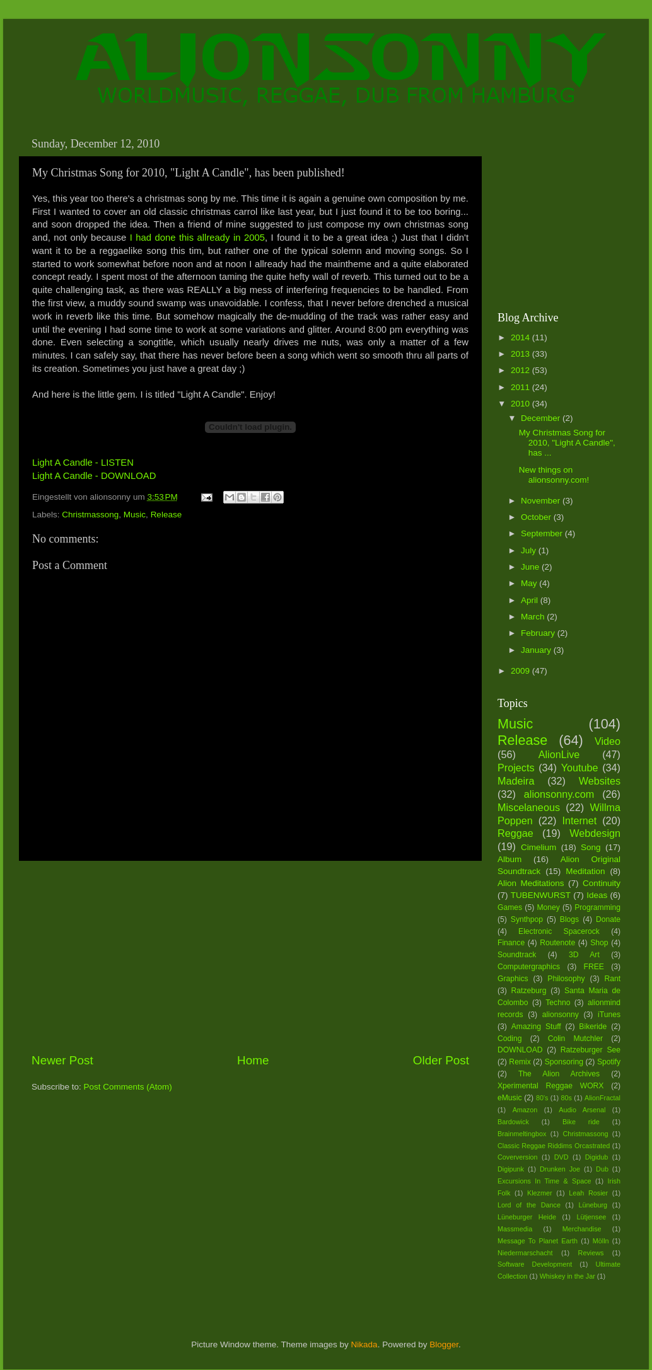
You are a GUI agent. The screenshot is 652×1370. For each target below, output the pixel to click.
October (537, 517)
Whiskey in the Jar (567, 1276)
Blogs (569, 919)
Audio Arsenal (582, 1110)
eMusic (509, 1097)
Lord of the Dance (529, 1205)
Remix (519, 1061)
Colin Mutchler (575, 1038)
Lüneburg (592, 1205)
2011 (521, 387)
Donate (608, 919)
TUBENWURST (541, 895)
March (534, 616)
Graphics (513, 978)
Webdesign (594, 833)
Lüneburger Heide (527, 1217)
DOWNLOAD (520, 1049)
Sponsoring (564, 1061)
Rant (612, 978)
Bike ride (581, 1121)
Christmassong (90, 514)
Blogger (443, 1344)
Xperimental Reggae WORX (550, 1085)
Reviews (591, 1253)
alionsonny (560, 1014)
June (531, 567)
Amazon (525, 1110)
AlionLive (559, 754)
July (529, 550)
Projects (516, 767)
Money (548, 907)
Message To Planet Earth (538, 1241)
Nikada (364, 1344)
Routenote (557, 942)
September (543, 533)
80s (566, 1098)
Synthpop (527, 919)
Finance (511, 942)
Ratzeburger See (590, 1049)
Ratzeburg (529, 990)
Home (253, 1060)
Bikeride (593, 1026)
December (541, 418)
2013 (521, 354)
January (537, 650)
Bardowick (513, 1121)
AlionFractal (602, 1098)
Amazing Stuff (536, 1026)
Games (510, 907)
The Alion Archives (559, 1073)
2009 (521, 671)
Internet (579, 820)
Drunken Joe (560, 1169)
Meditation (585, 871)
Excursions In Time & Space (544, 1181)
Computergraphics (529, 966)
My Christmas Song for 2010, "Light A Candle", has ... (567, 443)
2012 (521, 370)
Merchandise (582, 1229)
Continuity (601, 883)
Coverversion (518, 1157)
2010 (521, 403)
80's (542, 1098)
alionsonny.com (559, 794)
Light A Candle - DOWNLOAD (94, 476)
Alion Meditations (531, 883)
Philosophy (566, 978)
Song (591, 847)
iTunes (609, 1014)
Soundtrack (517, 954)
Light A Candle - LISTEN (83, 463)
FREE (594, 966)
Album (509, 859)
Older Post (441, 1060)
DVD (561, 1157)
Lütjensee (591, 1217)
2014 (521, 337)
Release (166, 514)
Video (607, 741)
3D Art (584, 954)
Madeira (516, 780)
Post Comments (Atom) (128, 1086)
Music (135, 514)
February (539, 633)
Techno (557, 1002)
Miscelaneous (529, 807)
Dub (602, 1169)
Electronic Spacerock (559, 931)
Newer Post (62, 1060)
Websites (599, 780)
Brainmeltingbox (522, 1133)
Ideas (596, 895)
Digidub (596, 1157)
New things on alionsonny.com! (554, 475)
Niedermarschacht (525, 1253)
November (541, 500)
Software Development (535, 1264)
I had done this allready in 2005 (197, 238)
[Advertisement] (250, 956)
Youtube (579, 767)
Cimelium (538, 847)
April (530, 600)
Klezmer (539, 1193)
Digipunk (511, 1169)
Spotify (608, 1061)
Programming (597, 907)
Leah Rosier (588, 1193)
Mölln (601, 1241)
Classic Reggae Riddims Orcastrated (554, 1145)
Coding (509, 1038)
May (530, 583)
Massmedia (515, 1229)
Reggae (515, 833)
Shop (599, 942)
